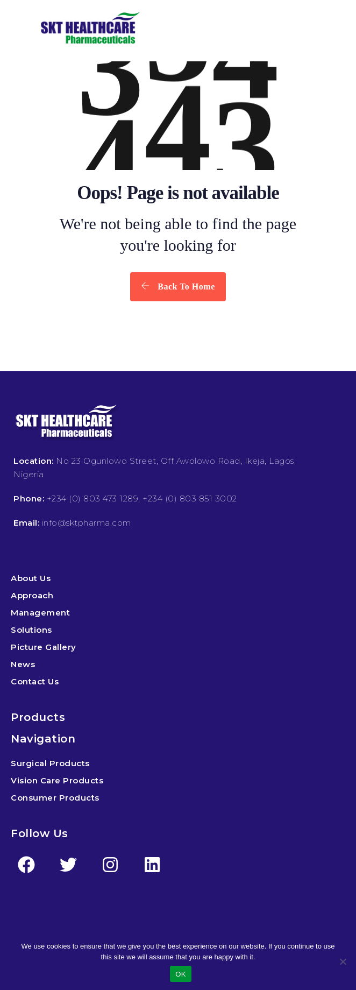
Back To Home (178, 286)
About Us (31, 578)
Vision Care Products (57, 780)
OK (180, 974)
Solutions (31, 630)
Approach (32, 595)
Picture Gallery (43, 647)
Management (40, 612)
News (23, 664)
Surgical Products (50, 763)
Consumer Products (55, 798)
